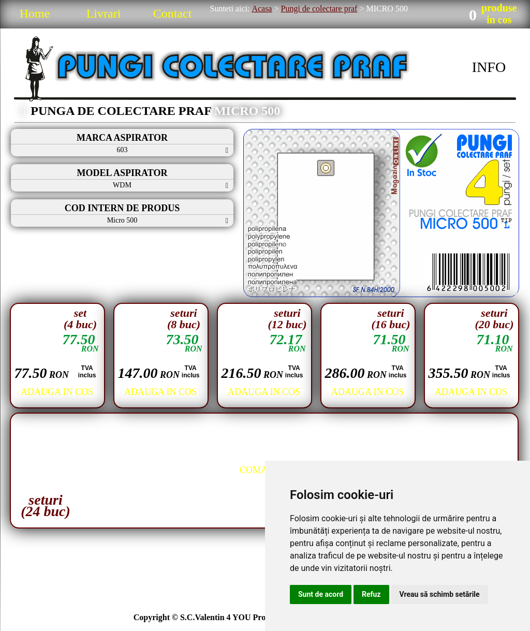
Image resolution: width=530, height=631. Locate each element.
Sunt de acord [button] (320, 594)
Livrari (103, 13)
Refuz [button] (371, 594)
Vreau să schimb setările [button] (440, 594)
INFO (489, 67)
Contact (172, 13)
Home (35, 13)
